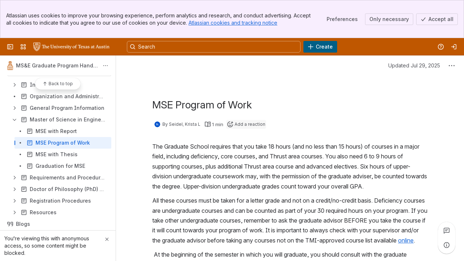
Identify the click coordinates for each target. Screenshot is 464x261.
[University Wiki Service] (71, 47)
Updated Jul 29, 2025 (414, 65)
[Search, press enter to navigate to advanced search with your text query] (214, 47)
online (406, 240)
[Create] (320, 47)
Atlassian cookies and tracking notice (232, 23)
